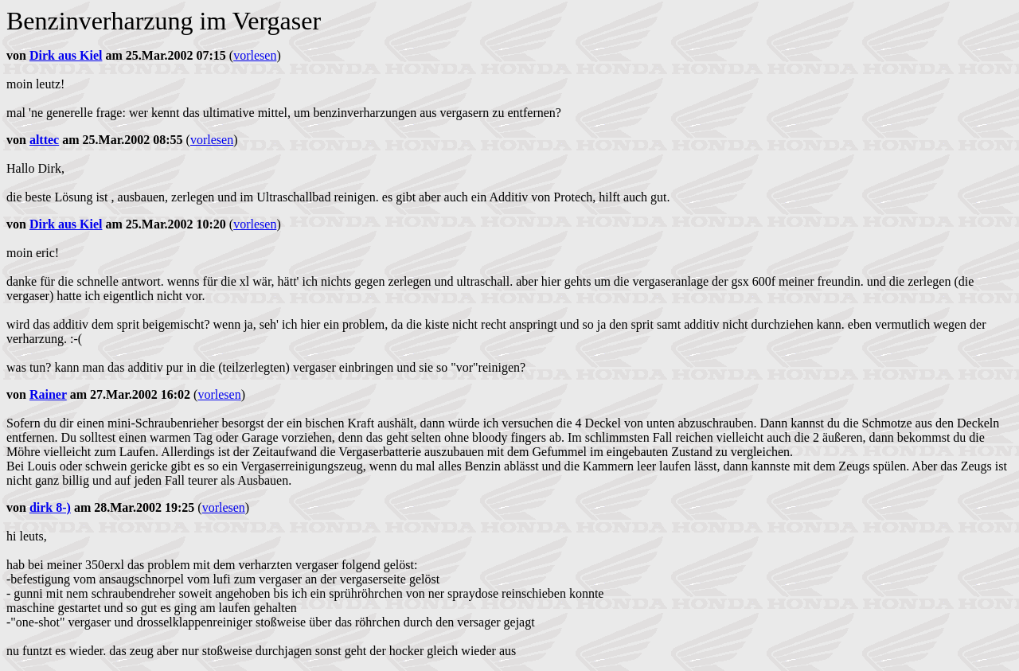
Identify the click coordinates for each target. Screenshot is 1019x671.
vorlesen (254, 55)
